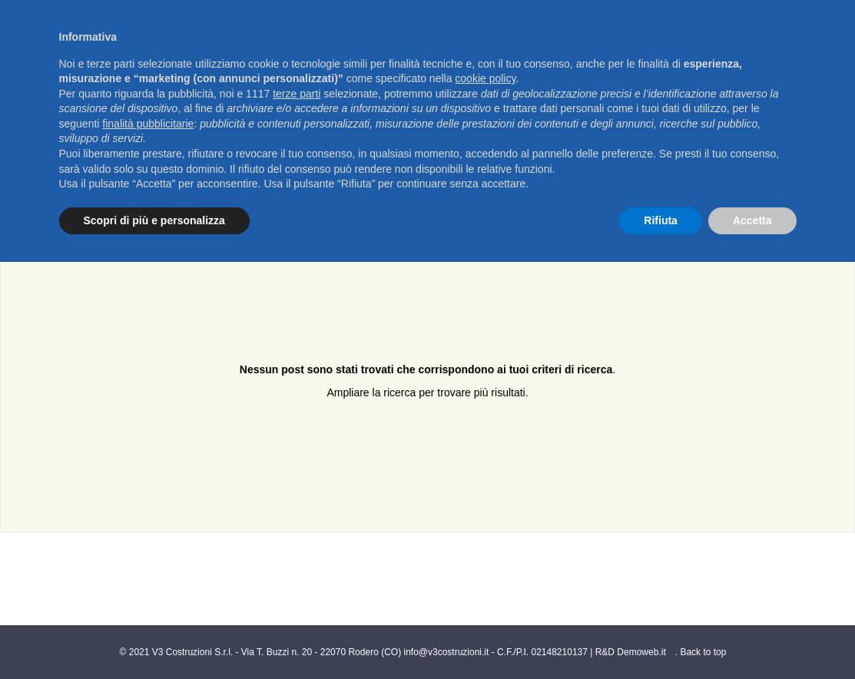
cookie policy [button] (485, 78)
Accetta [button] (752, 220)
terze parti (296, 94)
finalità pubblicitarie (148, 124)
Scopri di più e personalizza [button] (154, 220)
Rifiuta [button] (661, 220)
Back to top (703, 652)
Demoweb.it (641, 652)
